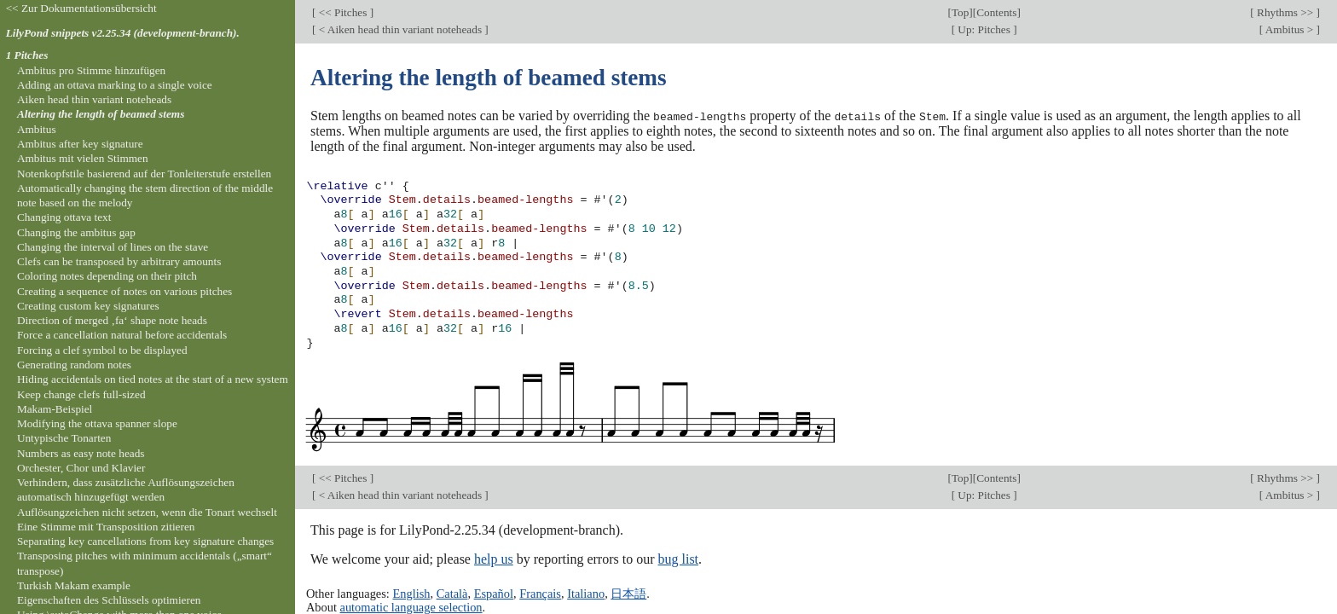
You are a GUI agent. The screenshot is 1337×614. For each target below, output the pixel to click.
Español (493, 593)
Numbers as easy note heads (81, 453)
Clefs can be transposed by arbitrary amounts (119, 261)
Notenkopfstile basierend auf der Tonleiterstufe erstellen (144, 173)
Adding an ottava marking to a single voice (114, 84)
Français (540, 593)
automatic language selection (411, 607)
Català (452, 593)
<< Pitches (342, 12)
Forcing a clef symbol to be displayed (102, 350)
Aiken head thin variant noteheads (94, 99)
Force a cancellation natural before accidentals (122, 334)
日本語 (628, 593)
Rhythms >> (1285, 12)
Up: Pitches (984, 29)
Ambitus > (1289, 29)
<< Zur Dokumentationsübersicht (81, 8)
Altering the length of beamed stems (100, 113)
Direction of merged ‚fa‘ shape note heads (112, 320)
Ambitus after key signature (80, 143)
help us (493, 558)
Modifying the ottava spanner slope (97, 423)
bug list (677, 558)
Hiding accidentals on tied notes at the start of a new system (152, 379)
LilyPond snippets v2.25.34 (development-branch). (123, 32)
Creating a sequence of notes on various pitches (124, 291)
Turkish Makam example (73, 585)
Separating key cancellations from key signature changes (145, 541)
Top (960, 12)
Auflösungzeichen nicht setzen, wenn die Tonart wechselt (147, 512)
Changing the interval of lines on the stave (112, 246)
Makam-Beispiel (54, 409)
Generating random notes (74, 364)
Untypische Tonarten (64, 438)
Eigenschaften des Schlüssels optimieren (109, 600)
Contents (996, 12)
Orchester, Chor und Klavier (81, 467)
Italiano (586, 593)
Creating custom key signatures (88, 305)
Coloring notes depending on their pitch (107, 275)
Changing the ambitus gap (76, 232)
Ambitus (36, 129)
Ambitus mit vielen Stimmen (82, 158)
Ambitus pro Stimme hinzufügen (91, 70)
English (411, 593)
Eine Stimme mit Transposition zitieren (106, 526)
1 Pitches (27, 55)
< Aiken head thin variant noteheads (399, 29)
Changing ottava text (64, 217)
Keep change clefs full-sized (81, 394)
